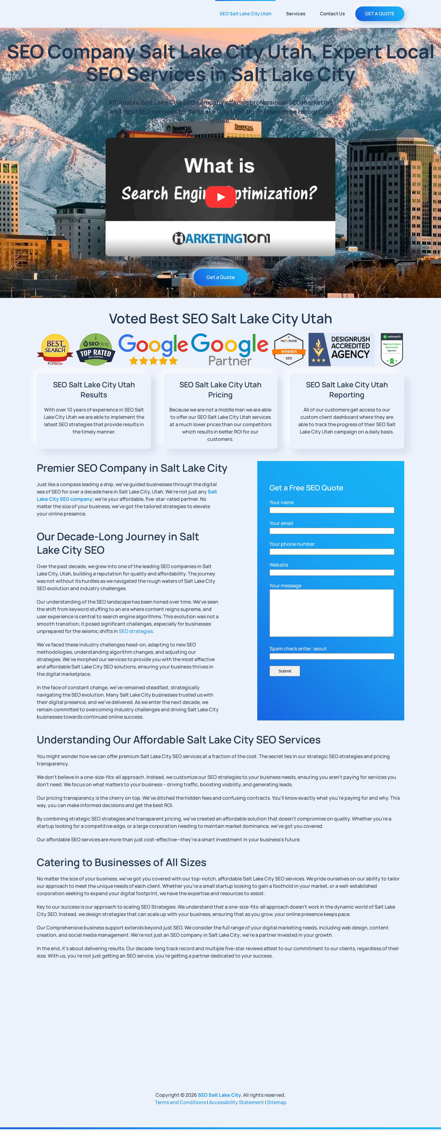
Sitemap (276, 1104)
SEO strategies (136, 631)
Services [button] (295, 13)
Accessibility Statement (236, 1104)
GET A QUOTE (379, 13)
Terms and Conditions (180, 1104)
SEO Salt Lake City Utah (245, 13)
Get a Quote (220, 277)
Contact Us (332, 13)
